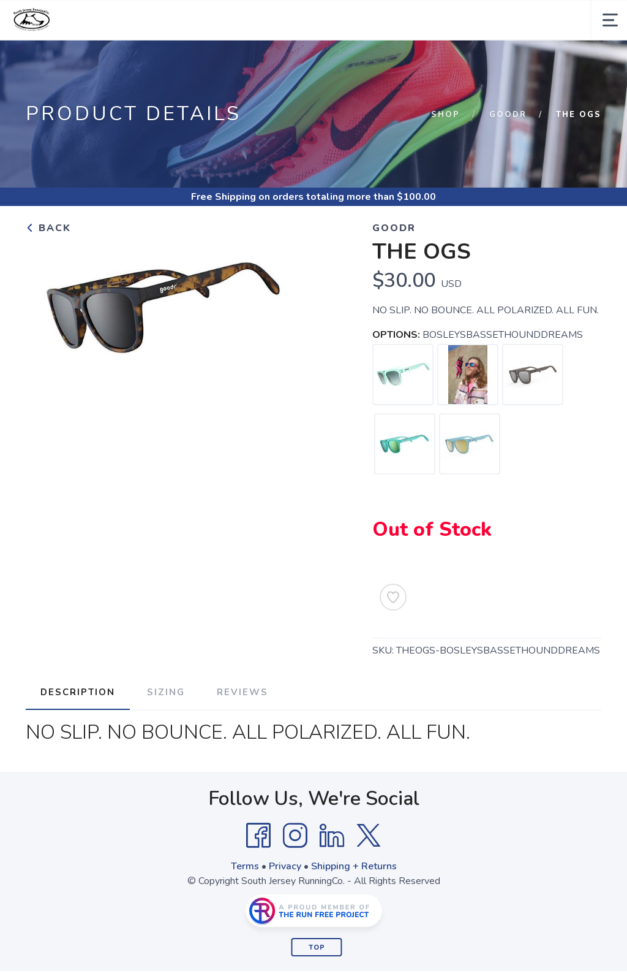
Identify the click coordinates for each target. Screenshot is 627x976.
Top (317, 947)
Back (48, 228)
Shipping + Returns (354, 866)
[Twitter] (368, 835)
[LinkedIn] (332, 835)
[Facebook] (258, 835)
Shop (445, 114)
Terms (245, 866)
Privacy (285, 866)
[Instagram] (295, 835)
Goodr (508, 114)
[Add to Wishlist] (393, 597)
